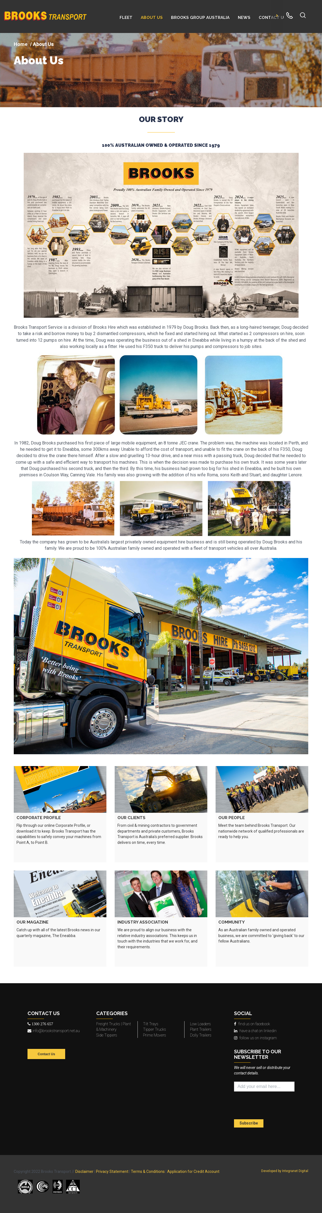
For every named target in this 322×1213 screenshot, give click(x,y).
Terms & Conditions (148, 1171)
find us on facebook (252, 1024)
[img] (161, 70)
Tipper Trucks (154, 1029)
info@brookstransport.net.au (53, 1031)
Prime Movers (154, 1035)
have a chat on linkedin (255, 1031)
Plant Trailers (200, 1029)
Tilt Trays (150, 1024)
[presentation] (266, 1106)
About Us (39, 60)
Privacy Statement (112, 1171)
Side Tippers (106, 1035)
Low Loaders (200, 1024)
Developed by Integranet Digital (284, 1171)
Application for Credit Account (193, 1171)
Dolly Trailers (200, 1035)
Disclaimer (84, 1171)
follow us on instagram (255, 1038)
